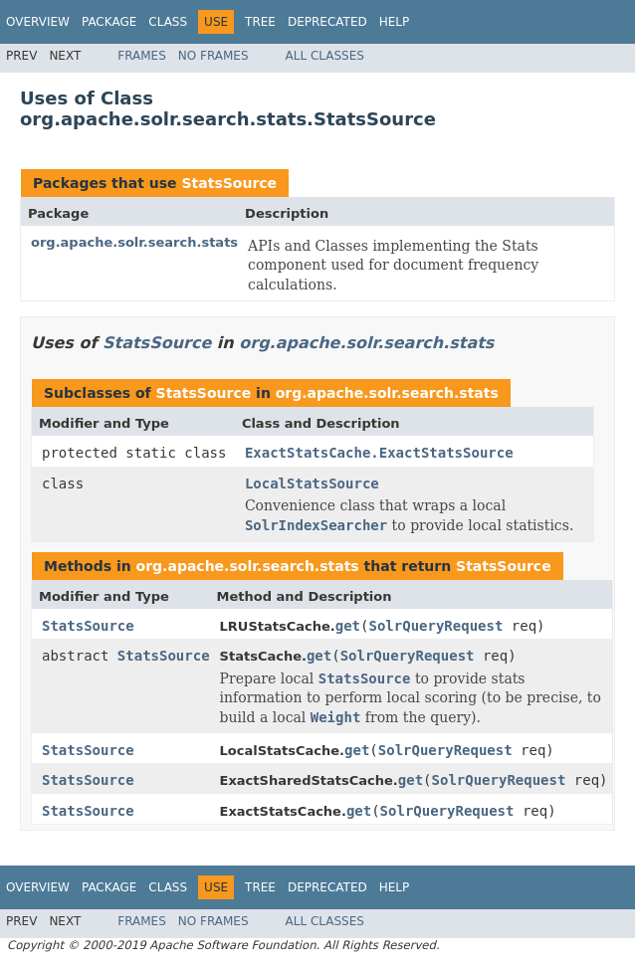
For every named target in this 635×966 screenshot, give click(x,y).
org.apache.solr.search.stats (134, 242)
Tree (260, 22)
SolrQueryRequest (436, 626)
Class (167, 22)
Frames (141, 56)
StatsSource (229, 183)
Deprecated (327, 22)
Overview (38, 22)
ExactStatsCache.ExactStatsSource (379, 453)
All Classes (325, 56)
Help (394, 22)
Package (109, 22)
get (347, 626)
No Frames (213, 56)
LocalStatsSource (312, 483)
